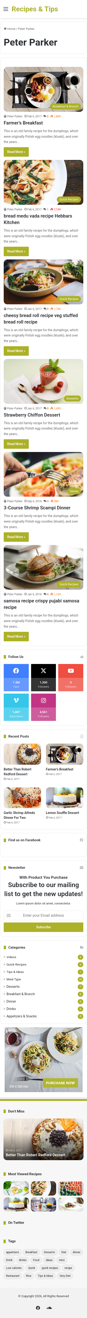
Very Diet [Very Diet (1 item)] (65, 1275)
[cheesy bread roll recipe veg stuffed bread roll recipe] (43, 281)
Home (9, 29)
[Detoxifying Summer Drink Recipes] (43, 1204)
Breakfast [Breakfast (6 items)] (31, 1252)
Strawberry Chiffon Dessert (32, 415)
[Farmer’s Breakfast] (43, 89)
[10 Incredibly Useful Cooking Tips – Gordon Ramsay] (71, 1188)
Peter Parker (15, 116)
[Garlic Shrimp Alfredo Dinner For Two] (22, 797)
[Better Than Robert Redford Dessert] (22, 754)
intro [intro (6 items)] (61, 1260)
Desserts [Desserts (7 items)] (49, 1252)
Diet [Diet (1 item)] (63, 1252)
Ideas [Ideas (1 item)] (49, 1260)
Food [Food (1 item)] (36, 1260)
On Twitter (16, 1223)
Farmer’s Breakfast (23, 123)
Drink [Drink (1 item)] (9, 1260)
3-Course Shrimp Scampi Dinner (37, 508)
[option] (43, 1139)
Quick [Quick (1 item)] (31, 1268)
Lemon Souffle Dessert (62, 813)
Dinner (11, 1001)
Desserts (13, 986)
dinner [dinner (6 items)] (77, 1252)
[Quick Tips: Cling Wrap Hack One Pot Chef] (16, 1188)
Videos (11, 957)
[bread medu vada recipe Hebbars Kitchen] (43, 182)
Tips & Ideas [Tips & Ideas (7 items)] (45, 1275)
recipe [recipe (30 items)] (68, 1268)
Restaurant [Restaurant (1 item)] (12, 1275)
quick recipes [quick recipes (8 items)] (50, 1268)
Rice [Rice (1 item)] (28, 1275)
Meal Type (13, 979)
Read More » (16, 152)
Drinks (11, 1009)
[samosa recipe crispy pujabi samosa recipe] (43, 567)
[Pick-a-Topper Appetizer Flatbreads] (71, 1204)
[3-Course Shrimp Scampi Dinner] (43, 474)
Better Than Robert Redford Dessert (35, 1155)
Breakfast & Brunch (20, 994)
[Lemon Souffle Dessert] (64, 797)
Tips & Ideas (15, 972)
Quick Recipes (16, 964)
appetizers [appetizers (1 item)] (12, 1252)
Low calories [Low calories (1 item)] (14, 1268)
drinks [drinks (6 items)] (23, 1260)
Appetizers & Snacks (21, 1016)
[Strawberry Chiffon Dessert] (43, 381)
